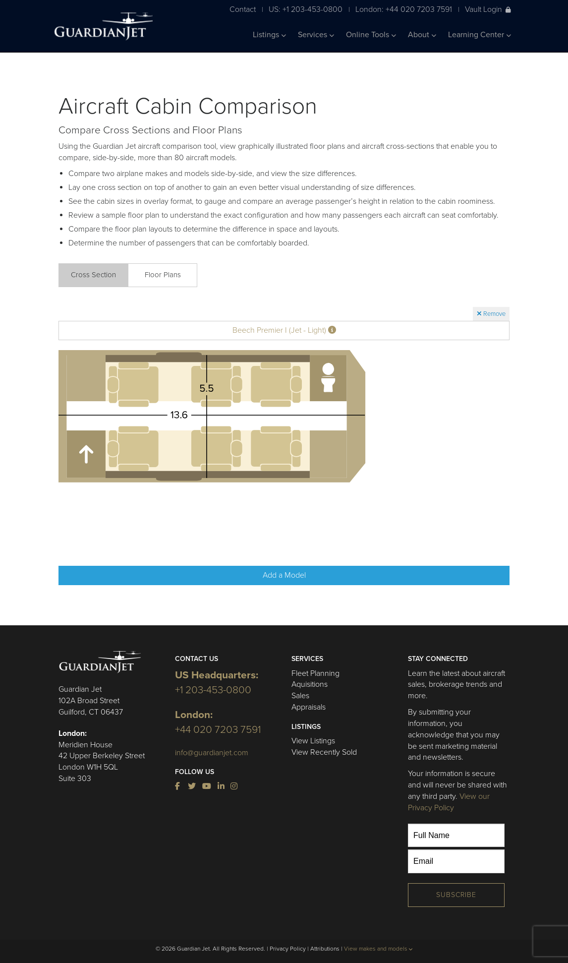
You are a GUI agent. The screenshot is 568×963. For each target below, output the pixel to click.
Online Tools (371, 35)
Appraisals (308, 707)
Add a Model (284, 575)
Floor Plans (163, 274)
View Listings (313, 741)
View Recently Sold (324, 752)
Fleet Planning (315, 673)
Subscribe (456, 895)
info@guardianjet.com (211, 753)
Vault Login (488, 9)
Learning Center (479, 35)
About (422, 35)
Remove (491, 314)
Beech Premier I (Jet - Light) (284, 330)
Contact (242, 9)
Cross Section (93, 274)
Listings (269, 35)
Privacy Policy (288, 948)
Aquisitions (309, 684)
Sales (300, 696)
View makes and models (378, 948)
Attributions (325, 948)
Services (316, 35)
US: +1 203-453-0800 (305, 9)
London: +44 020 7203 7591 (403, 9)
